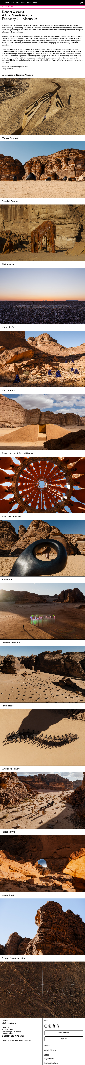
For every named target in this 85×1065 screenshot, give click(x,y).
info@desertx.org (9, 1023)
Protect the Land (51, 1063)
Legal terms (49, 1059)
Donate (47, 1046)
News (46, 1054)
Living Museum (7, 69)
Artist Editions (50, 1050)
